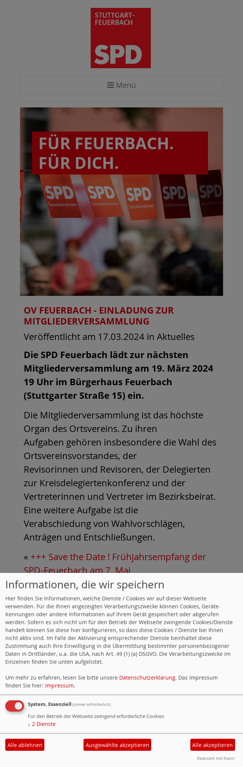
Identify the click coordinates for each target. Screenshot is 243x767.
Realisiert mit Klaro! (216, 758)
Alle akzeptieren (212, 745)
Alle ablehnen (25, 745)
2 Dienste (42, 723)
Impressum (59, 685)
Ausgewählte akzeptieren (117, 745)
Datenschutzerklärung (147, 677)
